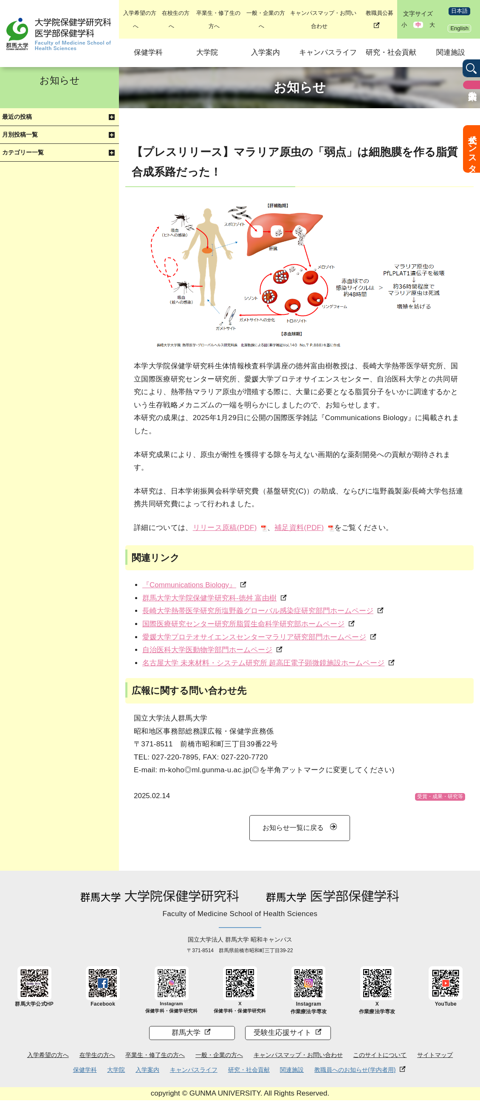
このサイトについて (380, 1054)
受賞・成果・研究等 (440, 796)
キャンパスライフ (328, 52)
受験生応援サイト (282, 1033)
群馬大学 (186, 1033)
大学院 (207, 52)
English (459, 28)
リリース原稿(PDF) (225, 528)
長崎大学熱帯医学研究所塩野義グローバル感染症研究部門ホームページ (257, 611)
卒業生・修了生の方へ (155, 1054)
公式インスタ (472, 148)
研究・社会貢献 (391, 52)
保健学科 (148, 52)
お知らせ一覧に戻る (293, 827)
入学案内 (265, 52)
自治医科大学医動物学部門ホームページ (207, 650)
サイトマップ (435, 1054)
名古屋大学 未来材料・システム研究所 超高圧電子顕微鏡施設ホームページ (263, 663)
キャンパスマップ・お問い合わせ (298, 1054)
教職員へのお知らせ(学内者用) (354, 1069)
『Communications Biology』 (189, 585)
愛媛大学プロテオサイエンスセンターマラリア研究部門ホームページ (254, 637)
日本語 (459, 11)
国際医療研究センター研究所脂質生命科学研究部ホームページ (243, 624)
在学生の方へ (97, 1054)
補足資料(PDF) (299, 528)
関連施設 (450, 52)
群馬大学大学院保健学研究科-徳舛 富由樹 (209, 598)
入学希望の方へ (48, 1054)
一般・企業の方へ (219, 1054)
